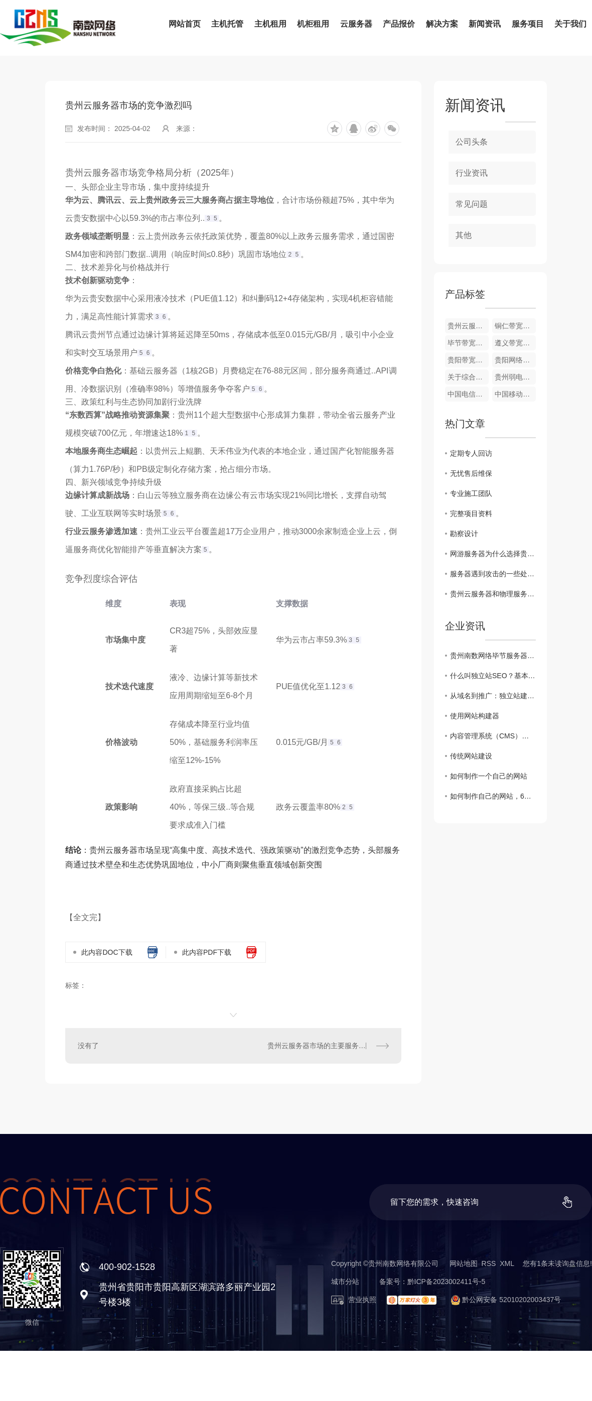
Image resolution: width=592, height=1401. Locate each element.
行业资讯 (472, 173)
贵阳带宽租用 (468, 360)
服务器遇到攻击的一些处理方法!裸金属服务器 (493, 574)
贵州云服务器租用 (468, 326)
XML (507, 1263)
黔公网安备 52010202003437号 (501, 1300)
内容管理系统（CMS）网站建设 (493, 736)
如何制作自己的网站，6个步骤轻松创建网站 (493, 796)
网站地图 (464, 1263)
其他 (464, 235)
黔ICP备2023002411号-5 (446, 1282)
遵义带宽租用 (515, 343)
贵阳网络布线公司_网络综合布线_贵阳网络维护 (515, 360)
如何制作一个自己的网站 (488, 776)
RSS (489, 1263)
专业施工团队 (471, 493)
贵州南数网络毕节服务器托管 (493, 656)
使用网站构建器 (474, 716)
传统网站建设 (471, 756)
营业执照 (353, 1300)
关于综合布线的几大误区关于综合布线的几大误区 (468, 377)
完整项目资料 (471, 514)
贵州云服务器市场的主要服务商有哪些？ (328, 1046)
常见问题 (472, 204)
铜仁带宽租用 (515, 326)
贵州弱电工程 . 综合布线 (515, 377)
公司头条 (472, 142)
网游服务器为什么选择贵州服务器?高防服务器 (493, 554)
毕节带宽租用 (468, 343)
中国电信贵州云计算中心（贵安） (468, 394)
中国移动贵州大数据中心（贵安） (515, 394)
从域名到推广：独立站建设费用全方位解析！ (493, 696)
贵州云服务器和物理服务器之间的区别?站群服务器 (493, 594)
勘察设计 (464, 534)
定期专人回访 (471, 453)
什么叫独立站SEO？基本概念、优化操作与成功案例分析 (493, 676)
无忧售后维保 (471, 473)
